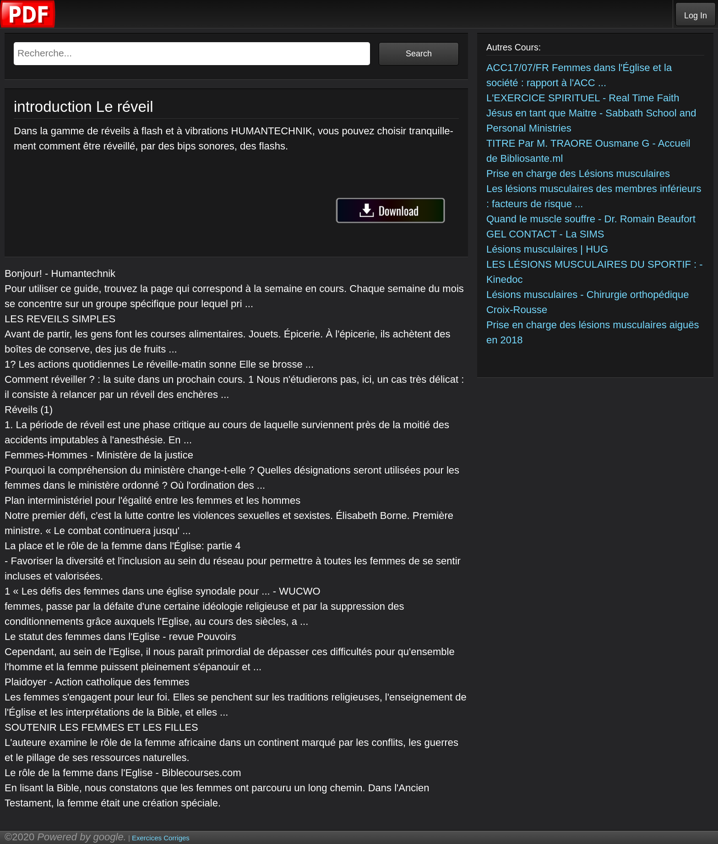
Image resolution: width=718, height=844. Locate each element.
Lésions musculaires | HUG (547, 249)
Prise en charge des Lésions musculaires (578, 173)
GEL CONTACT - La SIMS (545, 234)
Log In (695, 15)
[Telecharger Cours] (28, 25)
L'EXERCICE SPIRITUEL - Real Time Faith (583, 98)
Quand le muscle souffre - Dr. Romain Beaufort (591, 219)
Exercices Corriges (161, 838)
